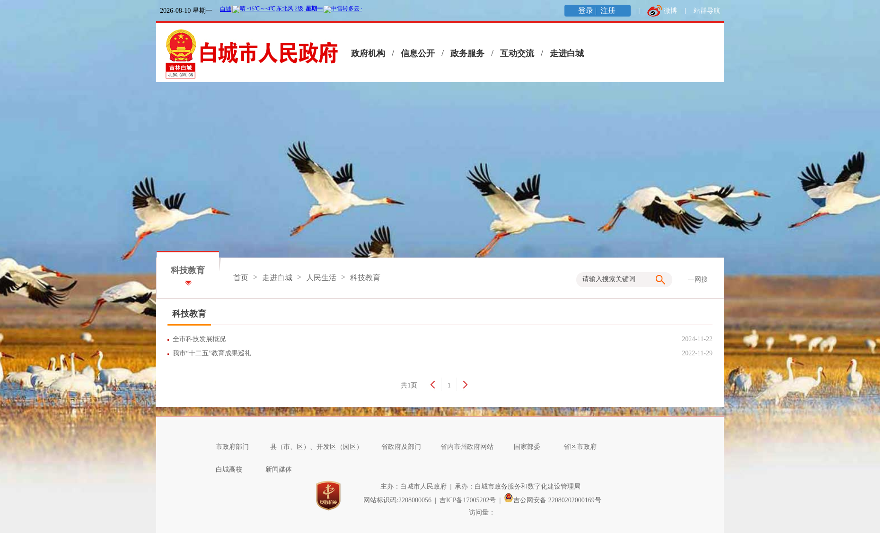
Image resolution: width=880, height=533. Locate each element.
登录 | (588, 11)
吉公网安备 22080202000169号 (552, 500)
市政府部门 (237, 446)
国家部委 (532, 446)
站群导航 (707, 10)
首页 (240, 278)
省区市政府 (584, 446)
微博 (670, 10)
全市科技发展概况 (201, 339)
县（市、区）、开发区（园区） (321, 446)
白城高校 (234, 469)
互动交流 (517, 53)
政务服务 (467, 53)
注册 (608, 11)
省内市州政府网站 (471, 446)
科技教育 (365, 278)
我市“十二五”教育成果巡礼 (214, 353)
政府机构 (368, 53)
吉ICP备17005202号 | (472, 500)
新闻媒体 (283, 469)
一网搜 (698, 279)
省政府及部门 (406, 446)
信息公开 (418, 53)
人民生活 (321, 278)
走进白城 (567, 53)
